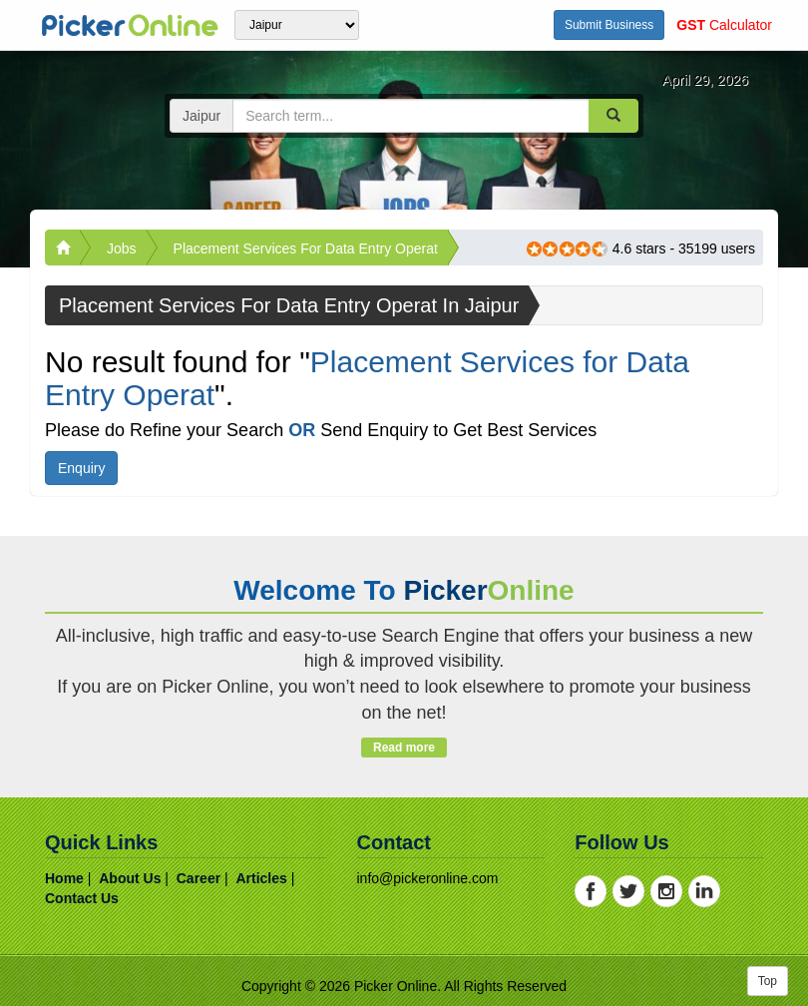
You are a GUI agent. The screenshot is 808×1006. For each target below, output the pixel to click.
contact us (82, 898)
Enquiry (81, 468)
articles (260, 878)
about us (130, 878)
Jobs (122, 248)
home (64, 878)
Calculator (724, 25)
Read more (403, 747)
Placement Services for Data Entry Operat (306, 248)
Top (767, 981)
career (198, 878)
